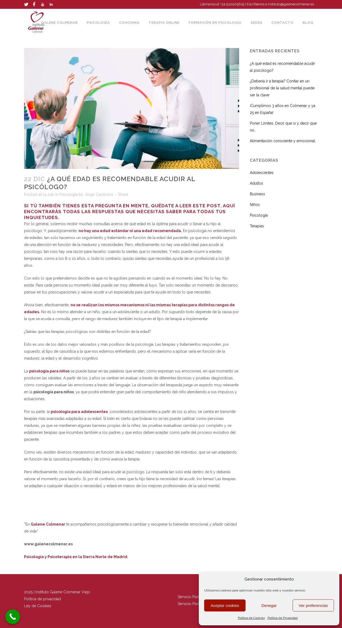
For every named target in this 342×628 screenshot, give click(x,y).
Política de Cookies (251, 618)
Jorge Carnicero (98, 194)
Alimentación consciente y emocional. (283, 141)
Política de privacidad (43, 599)
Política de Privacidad (282, 618)
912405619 (235, 4)
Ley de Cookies (37, 606)
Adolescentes (262, 172)
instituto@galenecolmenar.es (291, 4)
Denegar (269, 605)
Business (257, 194)
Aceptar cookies (225, 605)
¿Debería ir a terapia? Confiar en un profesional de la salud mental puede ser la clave (282, 88)
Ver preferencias (313, 605)
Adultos (256, 183)
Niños (255, 204)
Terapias (257, 226)
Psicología (68, 194)
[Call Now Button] (12, 616)
